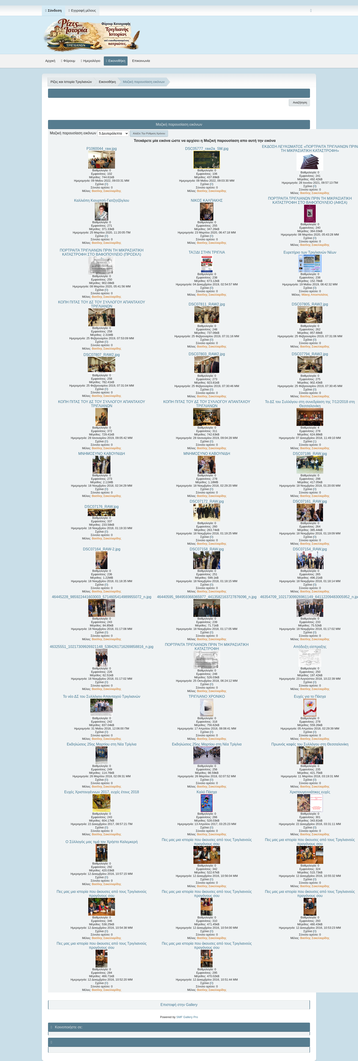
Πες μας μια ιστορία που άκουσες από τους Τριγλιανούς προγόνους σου (207, 842)
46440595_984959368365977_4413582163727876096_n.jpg (206, 597)
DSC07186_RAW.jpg (310, 454)
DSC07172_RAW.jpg (207, 501)
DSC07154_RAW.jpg (310, 549)
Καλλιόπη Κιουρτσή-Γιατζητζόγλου (101, 200)
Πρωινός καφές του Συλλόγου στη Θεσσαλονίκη (309, 744)
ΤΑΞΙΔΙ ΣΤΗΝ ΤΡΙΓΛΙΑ (207, 252)
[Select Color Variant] (311, 10)
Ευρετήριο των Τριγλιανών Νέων (309, 252)
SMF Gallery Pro (187, 1017)
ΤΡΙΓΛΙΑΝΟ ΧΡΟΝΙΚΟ (207, 696)
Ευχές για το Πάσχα (310, 696)
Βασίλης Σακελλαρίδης (106, 191)
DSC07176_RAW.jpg (102, 507)
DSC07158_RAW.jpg (207, 549)
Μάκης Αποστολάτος (315, 294)
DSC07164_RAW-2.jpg (101, 549)
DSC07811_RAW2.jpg (207, 304)
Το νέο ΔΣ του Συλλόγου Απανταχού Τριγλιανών (101, 696)
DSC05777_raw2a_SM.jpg (206, 149)
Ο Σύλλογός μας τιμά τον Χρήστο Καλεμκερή (102, 842)
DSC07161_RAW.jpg (310, 501)
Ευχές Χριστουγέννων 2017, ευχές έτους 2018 (101, 792)
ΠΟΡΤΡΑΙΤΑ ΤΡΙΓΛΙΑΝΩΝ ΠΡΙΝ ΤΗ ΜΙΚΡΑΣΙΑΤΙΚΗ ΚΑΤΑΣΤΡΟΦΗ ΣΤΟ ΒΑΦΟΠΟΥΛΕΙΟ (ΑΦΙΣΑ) (310, 200)
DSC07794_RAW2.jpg (310, 354)
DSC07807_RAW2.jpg (101, 355)
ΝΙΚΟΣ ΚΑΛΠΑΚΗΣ (207, 200)
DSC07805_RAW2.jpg (310, 304)
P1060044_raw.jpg (101, 149)
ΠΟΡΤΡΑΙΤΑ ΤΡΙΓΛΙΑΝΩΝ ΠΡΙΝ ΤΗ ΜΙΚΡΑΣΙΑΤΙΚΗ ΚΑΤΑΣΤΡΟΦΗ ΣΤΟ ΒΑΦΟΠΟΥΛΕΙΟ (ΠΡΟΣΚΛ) (101, 252)
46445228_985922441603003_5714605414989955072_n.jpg (101, 597)
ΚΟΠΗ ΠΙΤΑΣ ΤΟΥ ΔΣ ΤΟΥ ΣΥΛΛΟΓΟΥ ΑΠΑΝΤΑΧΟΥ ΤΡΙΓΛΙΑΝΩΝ (101, 304)
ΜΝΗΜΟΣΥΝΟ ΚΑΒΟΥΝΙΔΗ (101, 454)
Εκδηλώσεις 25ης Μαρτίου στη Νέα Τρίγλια (101, 744)
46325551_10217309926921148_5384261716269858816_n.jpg (101, 647)
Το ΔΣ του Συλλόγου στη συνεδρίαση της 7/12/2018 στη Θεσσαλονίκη (310, 404)
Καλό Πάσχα (207, 792)
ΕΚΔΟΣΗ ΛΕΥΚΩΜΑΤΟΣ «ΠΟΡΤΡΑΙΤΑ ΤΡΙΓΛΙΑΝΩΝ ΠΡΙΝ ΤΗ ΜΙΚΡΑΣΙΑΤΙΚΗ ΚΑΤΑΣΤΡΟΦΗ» (310, 149)
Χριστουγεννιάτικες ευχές (310, 792)
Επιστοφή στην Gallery (179, 1005)
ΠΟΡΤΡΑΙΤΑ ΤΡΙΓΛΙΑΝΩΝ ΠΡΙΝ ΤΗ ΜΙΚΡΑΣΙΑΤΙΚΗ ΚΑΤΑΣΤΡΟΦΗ (206, 647)
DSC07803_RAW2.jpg (207, 354)
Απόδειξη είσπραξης (309, 647)
